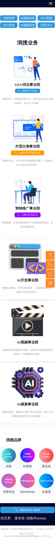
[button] (51, 3)
